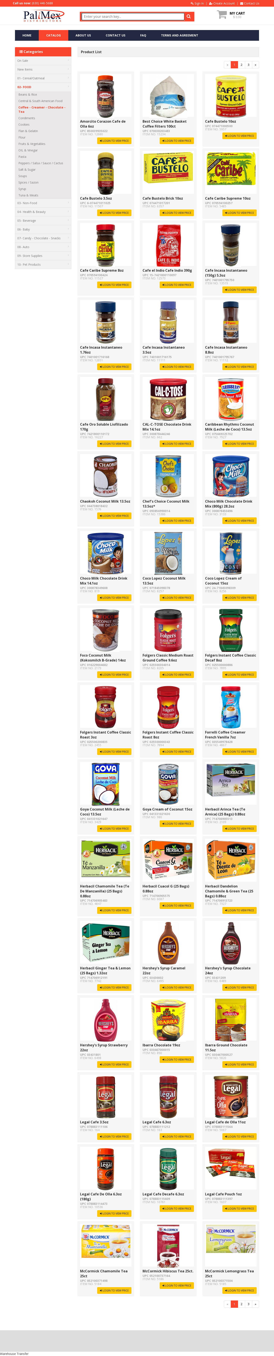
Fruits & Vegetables (31, 144)
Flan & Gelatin (28, 131)
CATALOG (53, 35)
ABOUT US (83, 35)
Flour (21, 137)
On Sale (43, 61)
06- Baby (43, 229)
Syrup (22, 189)
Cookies (24, 124)
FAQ (143, 35)
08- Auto (43, 247)
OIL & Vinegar (28, 150)
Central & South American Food (40, 101)
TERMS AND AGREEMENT (179, 35)
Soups (22, 176)
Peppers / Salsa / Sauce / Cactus (40, 163)
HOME (26, 35)
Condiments (26, 118)
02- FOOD (43, 87)
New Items (43, 69)
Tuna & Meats (28, 195)
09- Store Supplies (43, 256)
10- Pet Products (43, 264)
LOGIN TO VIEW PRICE (114, 141)
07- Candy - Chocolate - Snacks (43, 238)
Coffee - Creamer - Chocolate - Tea (42, 109)
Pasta (22, 157)
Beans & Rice (27, 94)
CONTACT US (115, 35)
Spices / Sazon (28, 182)
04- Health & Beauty (43, 212)
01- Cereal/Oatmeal (43, 78)
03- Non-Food (43, 203)
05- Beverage (43, 220)
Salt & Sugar (27, 169)
